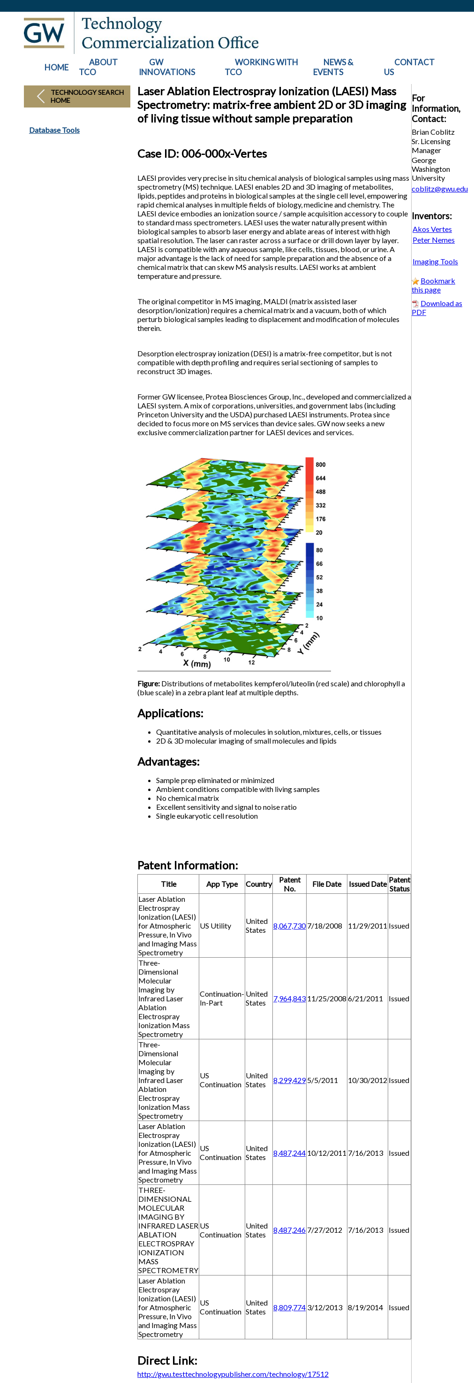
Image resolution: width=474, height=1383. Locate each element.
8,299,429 (289, 1080)
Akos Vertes (432, 228)
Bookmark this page (433, 285)
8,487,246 (289, 1229)
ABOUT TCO (98, 67)
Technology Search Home (87, 96)
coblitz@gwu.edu (440, 188)
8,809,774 (289, 1307)
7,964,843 (289, 998)
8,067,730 (289, 925)
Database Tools (54, 130)
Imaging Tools (435, 261)
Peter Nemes (434, 239)
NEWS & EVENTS (333, 67)
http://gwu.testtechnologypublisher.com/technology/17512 (233, 1373)
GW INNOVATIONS (167, 67)
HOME (56, 67)
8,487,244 (289, 1152)
